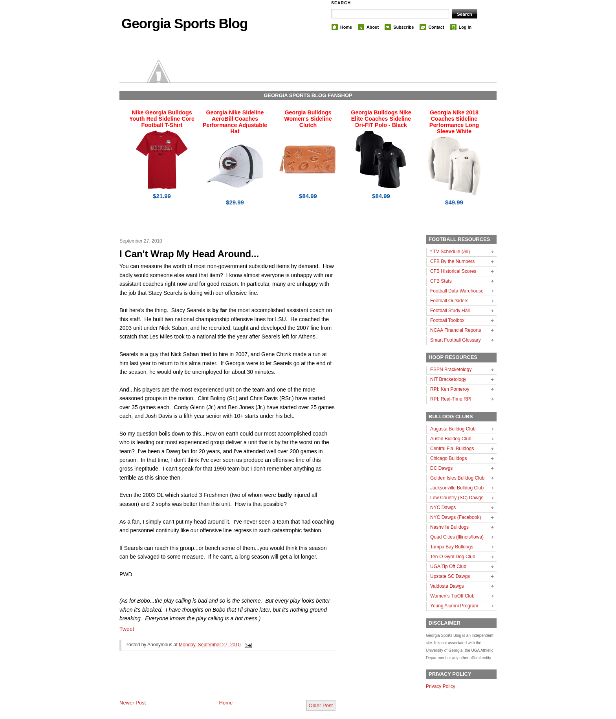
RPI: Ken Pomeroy (449, 389)
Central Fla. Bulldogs (452, 448)
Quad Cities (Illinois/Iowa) (457, 537)
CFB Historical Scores (453, 271)
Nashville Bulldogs (449, 527)
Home (346, 27)
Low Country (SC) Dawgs (456, 497)
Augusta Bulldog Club (452, 429)
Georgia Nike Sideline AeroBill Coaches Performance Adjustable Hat (235, 121)
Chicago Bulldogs (448, 458)
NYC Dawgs (443, 507)
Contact (436, 27)
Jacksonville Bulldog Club (457, 488)
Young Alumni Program (454, 606)
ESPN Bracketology (450, 369)
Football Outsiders (449, 300)
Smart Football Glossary (455, 340)
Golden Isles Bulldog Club (457, 478)
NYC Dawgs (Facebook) (455, 517)
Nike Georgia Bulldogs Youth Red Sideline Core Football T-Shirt (161, 118)
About (373, 27)
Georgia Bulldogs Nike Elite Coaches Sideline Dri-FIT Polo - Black (381, 118)
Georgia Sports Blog (184, 23)
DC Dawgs (441, 468)
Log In (465, 27)
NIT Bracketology (448, 379)
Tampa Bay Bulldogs (451, 547)
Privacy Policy (440, 686)
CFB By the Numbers (452, 261)
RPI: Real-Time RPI (450, 399)
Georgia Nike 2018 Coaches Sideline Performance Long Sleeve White (454, 121)
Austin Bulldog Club (450, 438)
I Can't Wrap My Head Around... (189, 253)
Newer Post (132, 703)
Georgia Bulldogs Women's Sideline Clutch (308, 118)
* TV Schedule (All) (450, 251)
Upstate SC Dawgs (450, 576)
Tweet (126, 629)
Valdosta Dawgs (447, 586)
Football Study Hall (450, 310)
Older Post (321, 705)
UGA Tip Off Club (448, 566)
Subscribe (403, 27)
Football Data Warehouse (457, 291)
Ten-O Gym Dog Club (452, 556)
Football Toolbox (447, 320)
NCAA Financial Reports (455, 330)
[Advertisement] (211, 681)
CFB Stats (441, 281)
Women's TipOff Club (452, 596)
